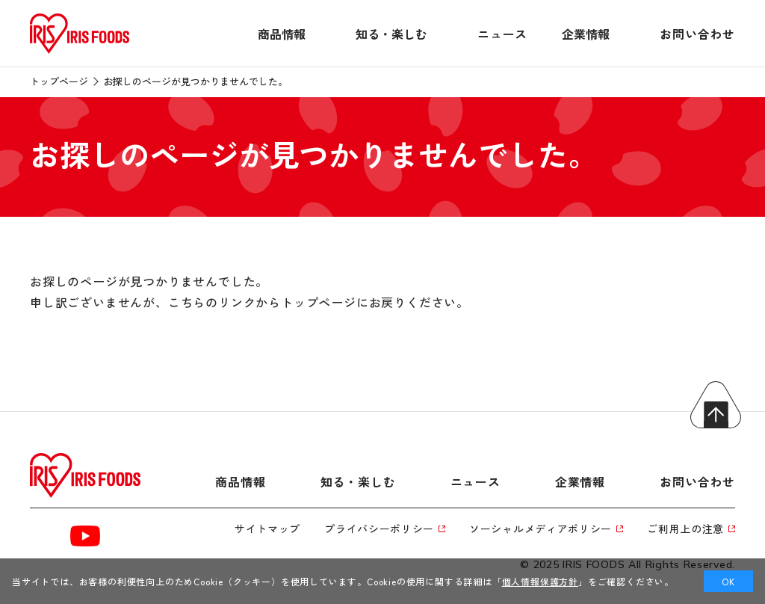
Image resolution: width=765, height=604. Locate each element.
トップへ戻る (715, 404)
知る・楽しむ (391, 34)
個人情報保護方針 (540, 581)
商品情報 (282, 34)
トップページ (59, 81)
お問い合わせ (697, 34)
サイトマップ (267, 528)
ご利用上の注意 (691, 528)
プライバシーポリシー (384, 528)
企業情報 (586, 34)
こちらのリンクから (224, 302)
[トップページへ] (79, 54)
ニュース (502, 34)
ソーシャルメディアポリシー (546, 528)
